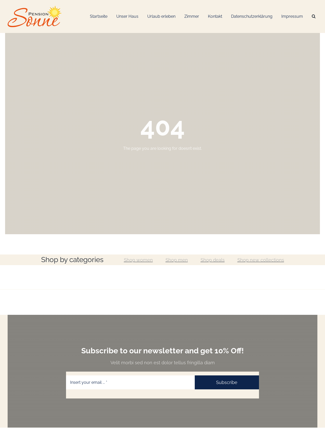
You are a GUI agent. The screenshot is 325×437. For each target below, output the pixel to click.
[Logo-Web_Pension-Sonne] (34, 7)
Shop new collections (260, 260)
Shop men (177, 260)
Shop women (138, 260)
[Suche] (314, 16)
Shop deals (213, 260)
